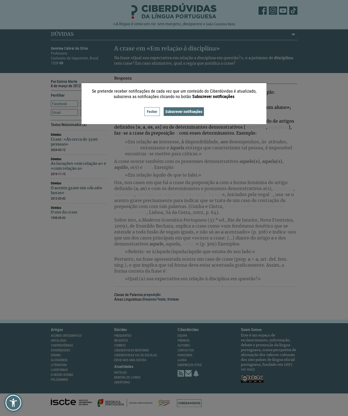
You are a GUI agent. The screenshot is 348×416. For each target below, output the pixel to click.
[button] (13, 403)
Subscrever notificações (183, 111)
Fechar (152, 111)
